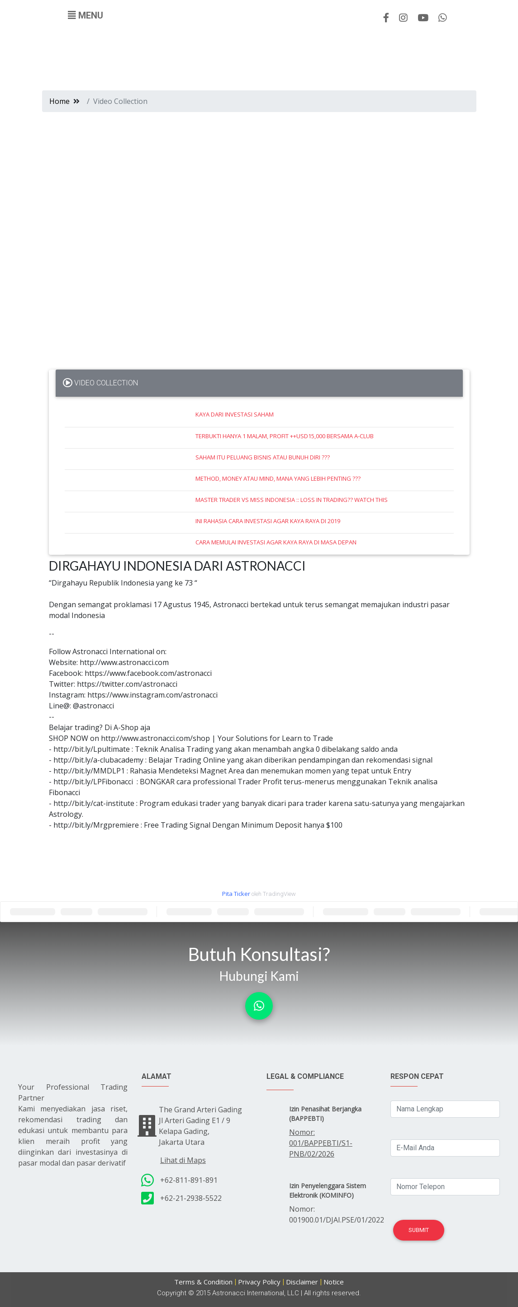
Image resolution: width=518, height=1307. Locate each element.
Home (59, 101)
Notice (333, 1281)
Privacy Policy (259, 1281)
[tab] (259, 383)
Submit (419, 1230)
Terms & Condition (203, 1281)
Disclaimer (302, 1281)
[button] (259, 1006)
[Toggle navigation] (85, 15)
